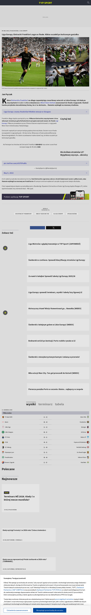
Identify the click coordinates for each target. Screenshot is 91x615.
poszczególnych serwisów (64, 599)
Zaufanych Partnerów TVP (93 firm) (49, 590)
